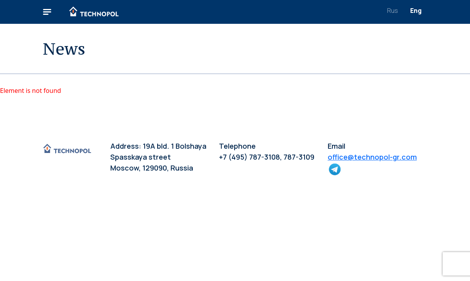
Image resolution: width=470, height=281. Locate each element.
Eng (416, 10)
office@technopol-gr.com (372, 157)
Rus (392, 10)
